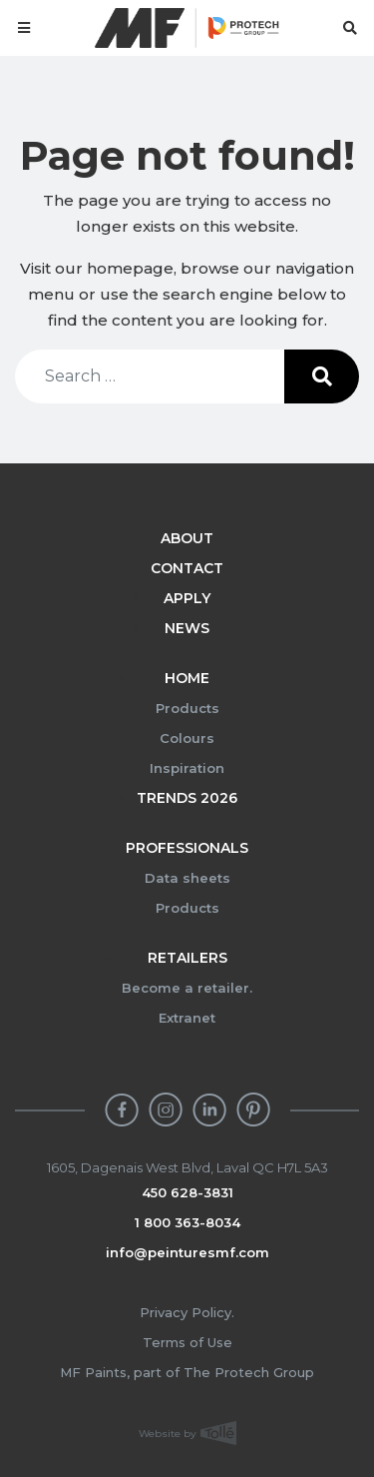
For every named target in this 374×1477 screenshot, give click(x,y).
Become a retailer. (187, 988)
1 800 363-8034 (187, 1222)
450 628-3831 (187, 1192)
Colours (187, 738)
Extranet (187, 1018)
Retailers (187, 958)
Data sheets (187, 878)
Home (187, 678)
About (187, 538)
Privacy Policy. (187, 1312)
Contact (187, 568)
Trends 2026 (187, 798)
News (187, 628)
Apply (187, 598)
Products (187, 708)
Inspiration (187, 768)
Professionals (187, 848)
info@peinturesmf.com (187, 1252)
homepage (130, 268)
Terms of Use (187, 1342)
